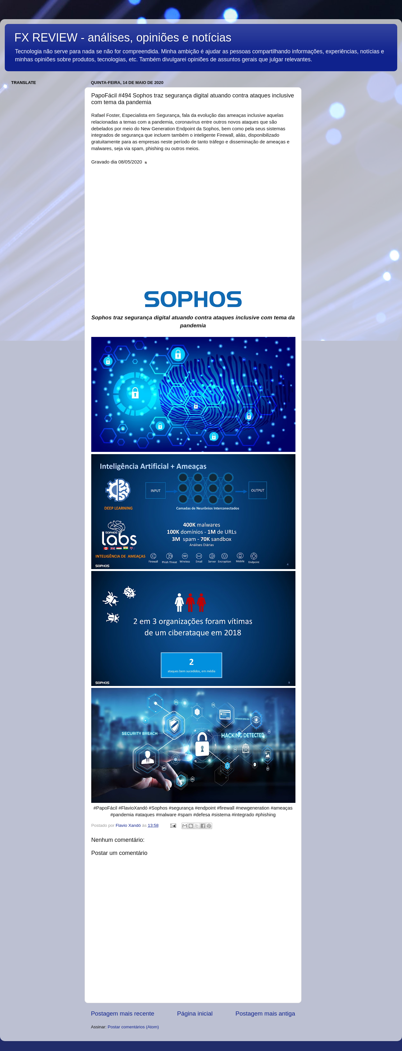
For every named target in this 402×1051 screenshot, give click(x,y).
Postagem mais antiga (265, 1013)
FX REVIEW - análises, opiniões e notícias (122, 37)
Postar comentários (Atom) (133, 1026)
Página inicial (194, 1013)
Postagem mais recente (122, 1013)
